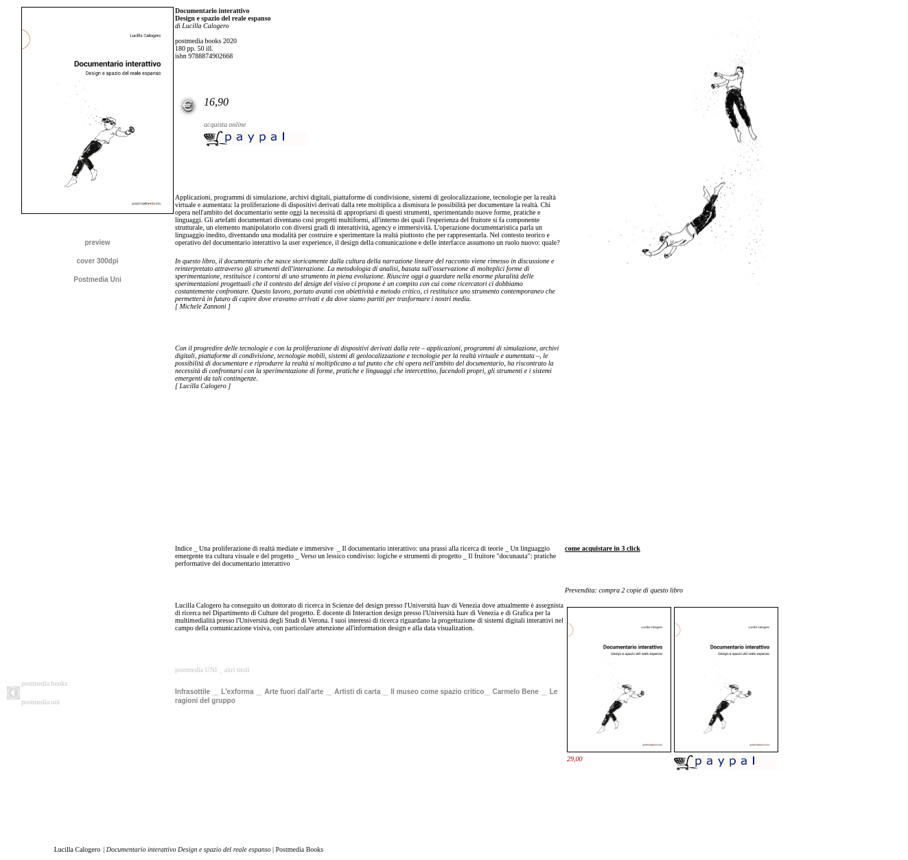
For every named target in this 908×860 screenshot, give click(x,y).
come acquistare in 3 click (602, 548)
